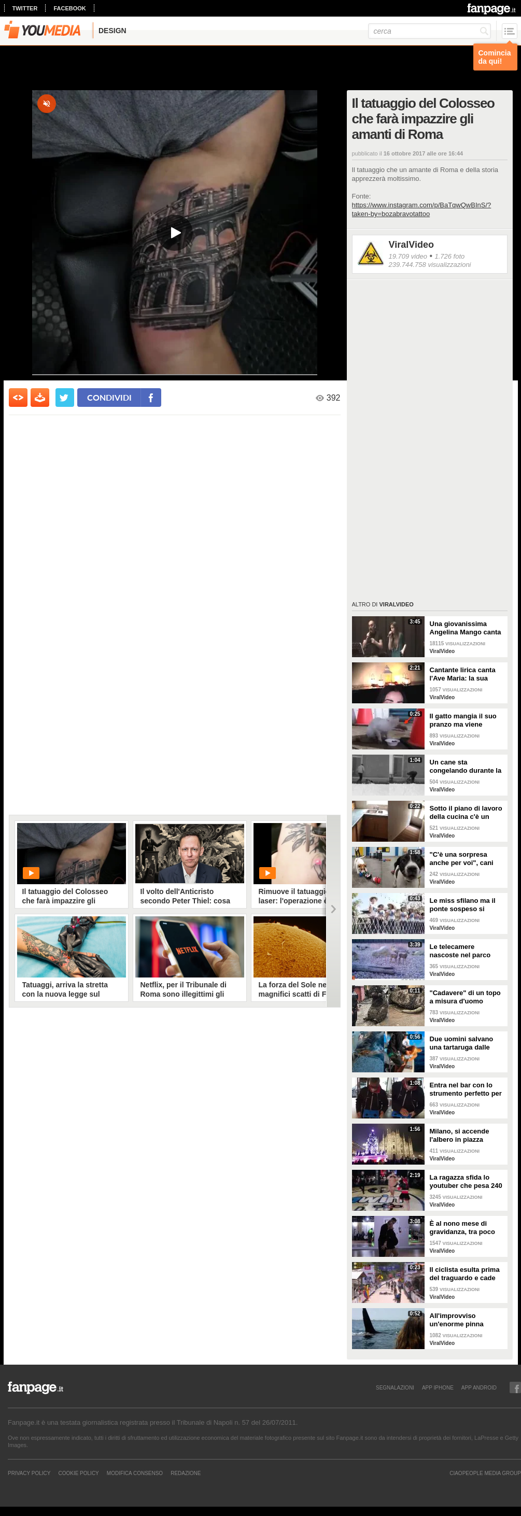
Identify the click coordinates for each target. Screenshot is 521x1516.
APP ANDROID (479, 1387)
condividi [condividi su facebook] (109, 397)
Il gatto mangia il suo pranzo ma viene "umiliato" (463, 720)
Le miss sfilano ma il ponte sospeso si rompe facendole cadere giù (463, 905)
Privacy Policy (29, 1473)
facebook (69, 8)
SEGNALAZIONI (395, 1387)
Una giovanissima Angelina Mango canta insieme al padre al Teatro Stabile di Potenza (465, 628)
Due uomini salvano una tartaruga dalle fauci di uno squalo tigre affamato (462, 1043)
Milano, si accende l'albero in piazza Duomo (459, 1135)
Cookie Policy (78, 1473)
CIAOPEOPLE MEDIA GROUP (485, 1473)
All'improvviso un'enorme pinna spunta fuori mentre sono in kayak (461, 1320)
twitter (25, 8)
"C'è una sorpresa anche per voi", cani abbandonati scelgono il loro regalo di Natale (465, 859)
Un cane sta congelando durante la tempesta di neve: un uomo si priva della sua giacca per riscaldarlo (467, 766)
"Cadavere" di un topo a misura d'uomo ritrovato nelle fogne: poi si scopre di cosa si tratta (467, 997)
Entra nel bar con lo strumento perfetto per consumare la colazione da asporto (466, 1089)
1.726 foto (449, 256)
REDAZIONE (186, 1473)
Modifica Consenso (135, 1473)
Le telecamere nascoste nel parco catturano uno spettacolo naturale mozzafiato (460, 951)
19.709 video (408, 256)
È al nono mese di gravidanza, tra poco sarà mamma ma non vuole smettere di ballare (463, 1228)
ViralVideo (411, 244)
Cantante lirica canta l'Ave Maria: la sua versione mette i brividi (466, 674)
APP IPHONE (438, 1387)
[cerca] (429, 31)
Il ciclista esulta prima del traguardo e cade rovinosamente (465, 1274)
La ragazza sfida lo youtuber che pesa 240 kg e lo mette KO (466, 1181)
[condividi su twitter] (64, 397)
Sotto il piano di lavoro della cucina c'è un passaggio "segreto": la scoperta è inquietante (466, 812)
